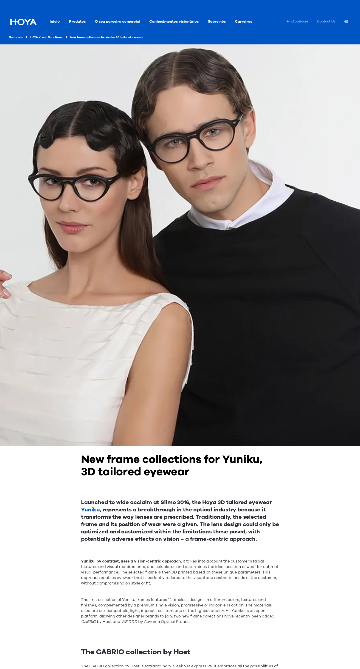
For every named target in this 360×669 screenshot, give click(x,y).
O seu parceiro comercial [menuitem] (117, 21)
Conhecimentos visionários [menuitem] (174, 21)
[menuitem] (349, 22)
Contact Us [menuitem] (326, 21)
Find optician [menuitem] (297, 21)
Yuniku (90, 509)
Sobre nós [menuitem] (217, 21)
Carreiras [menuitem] (243, 21)
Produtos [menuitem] (77, 21)
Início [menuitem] (55, 21)
